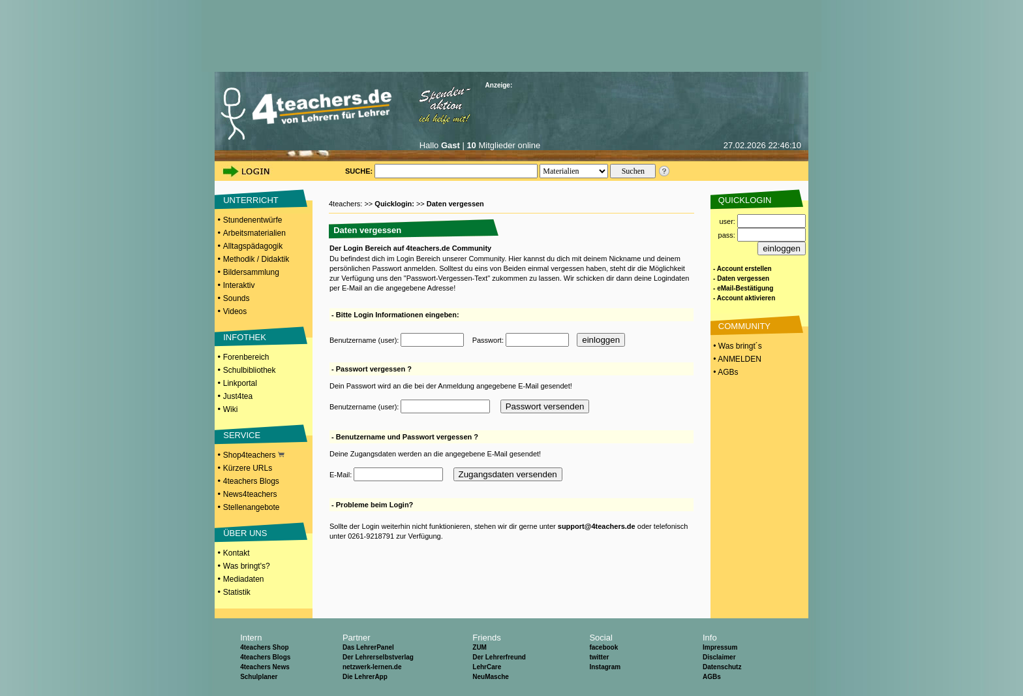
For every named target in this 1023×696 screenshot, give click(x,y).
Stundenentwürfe (252, 220)
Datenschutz (722, 667)
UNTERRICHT (251, 200)
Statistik (237, 592)
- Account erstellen (742, 268)
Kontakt (236, 553)
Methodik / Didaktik (256, 259)
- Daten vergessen (741, 278)
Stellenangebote (251, 507)
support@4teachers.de (596, 526)
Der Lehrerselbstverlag (378, 657)
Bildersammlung (251, 272)
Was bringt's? (246, 566)
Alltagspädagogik (252, 246)
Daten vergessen (455, 204)
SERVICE (241, 435)
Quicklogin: (395, 204)
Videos (235, 311)
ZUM (479, 647)
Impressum (720, 647)
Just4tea (237, 396)
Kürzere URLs (247, 468)
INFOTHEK (244, 337)
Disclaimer (719, 657)
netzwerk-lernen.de (372, 667)
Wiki (230, 409)
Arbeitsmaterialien (254, 233)
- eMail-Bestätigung (743, 288)
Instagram (604, 667)
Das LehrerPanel (368, 647)
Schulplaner (258, 676)
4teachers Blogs (251, 481)
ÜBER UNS (245, 533)
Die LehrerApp (365, 676)
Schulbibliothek (249, 370)
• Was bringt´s (736, 346)
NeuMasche (490, 676)
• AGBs (725, 372)
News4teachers (250, 494)
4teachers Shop (264, 647)
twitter (599, 657)
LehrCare (486, 667)
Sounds (236, 298)
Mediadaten (243, 579)
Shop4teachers (253, 455)
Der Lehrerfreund (499, 657)
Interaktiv (239, 285)
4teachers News (265, 667)
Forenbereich (246, 357)
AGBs (712, 676)
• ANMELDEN (736, 359)
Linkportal (240, 383)
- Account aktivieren (744, 298)
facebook (603, 647)
